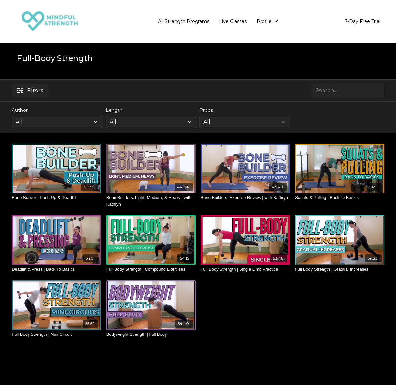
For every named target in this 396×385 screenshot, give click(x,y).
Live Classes (233, 21)
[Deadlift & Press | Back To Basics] (56, 269)
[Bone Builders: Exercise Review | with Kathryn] (245, 197)
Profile (267, 21)
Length (114, 110)
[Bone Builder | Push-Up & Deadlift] (56, 197)
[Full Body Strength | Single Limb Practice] (245, 269)
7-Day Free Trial (362, 21)
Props (206, 110)
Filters (30, 90)
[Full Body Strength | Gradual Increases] (339, 269)
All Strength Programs (183, 21)
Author (20, 110)
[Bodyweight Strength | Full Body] (151, 334)
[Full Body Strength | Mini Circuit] (56, 334)
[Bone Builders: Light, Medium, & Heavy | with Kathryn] (151, 200)
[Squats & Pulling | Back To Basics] (339, 197)
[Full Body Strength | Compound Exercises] (151, 269)
